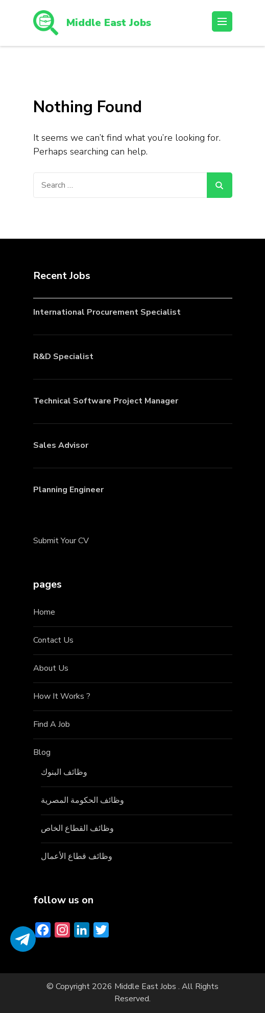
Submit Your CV (61, 540)
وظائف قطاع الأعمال (76, 856)
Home (44, 612)
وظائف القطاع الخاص (77, 828)
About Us (50, 668)
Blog (42, 752)
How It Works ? (61, 696)
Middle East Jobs (108, 23)
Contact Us (53, 640)
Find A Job (51, 724)
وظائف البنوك (64, 772)
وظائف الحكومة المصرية (82, 800)
